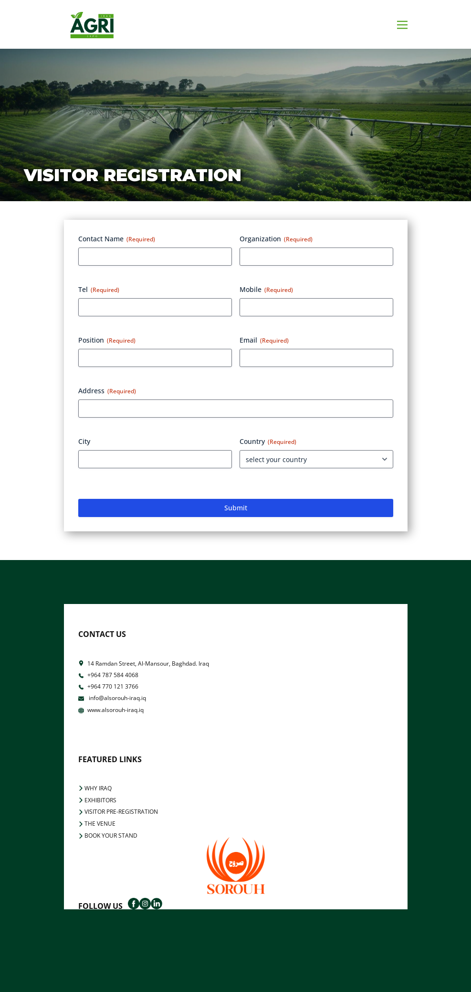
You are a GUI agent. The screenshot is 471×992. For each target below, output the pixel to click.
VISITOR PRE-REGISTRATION (118, 812)
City (84, 441)
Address (107, 390)
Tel (98, 289)
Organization (276, 238)
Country (268, 441)
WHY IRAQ (95, 788)
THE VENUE (96, 824)
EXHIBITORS (97, 800)
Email (264, 340)
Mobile (266, 289)
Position (107, 340)
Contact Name (116, 238)
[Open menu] (402, 25)
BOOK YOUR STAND (107, 836)
